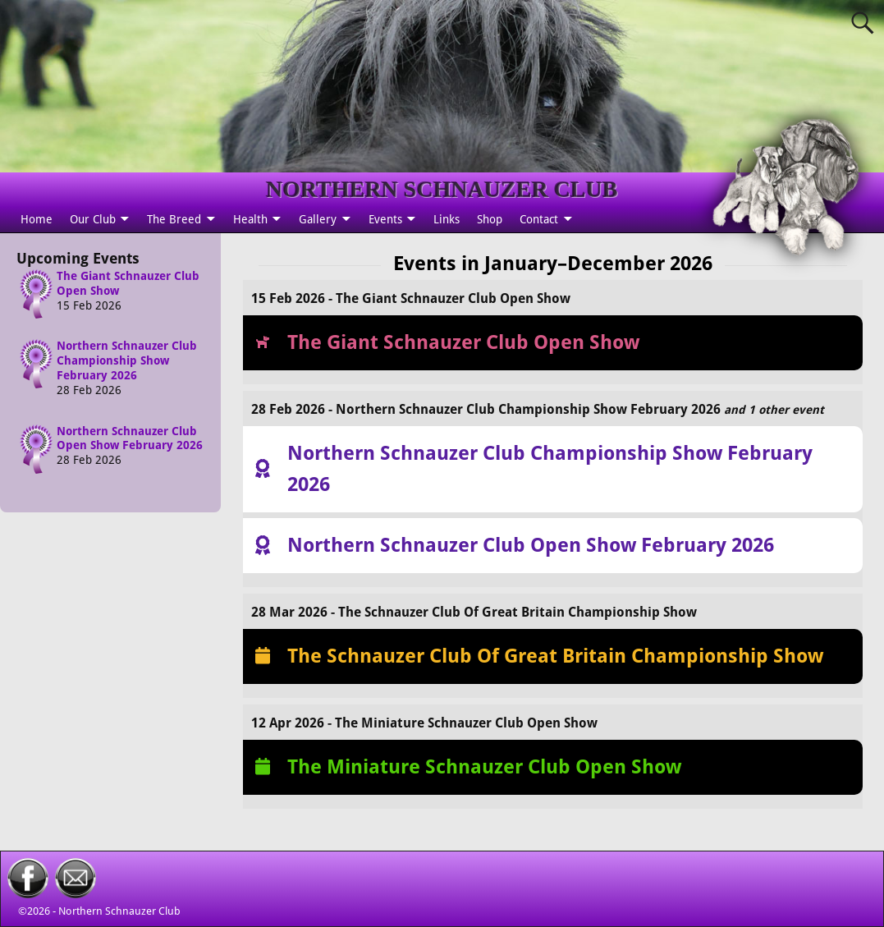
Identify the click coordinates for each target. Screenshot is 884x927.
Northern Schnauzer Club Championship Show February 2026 (127, 360)
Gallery (318, 219)
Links (446, 219)
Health (250, 219)
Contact (539, 219)
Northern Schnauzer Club (119, 911)
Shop (489, 219)
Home (37, 219)
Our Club (93, 219)
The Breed (174, 219)
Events (385, 219)
